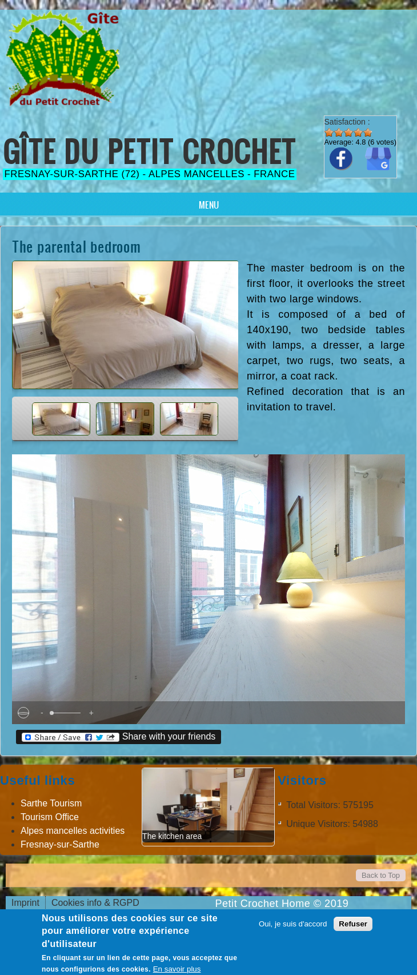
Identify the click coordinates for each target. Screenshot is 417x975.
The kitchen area (172, 836)
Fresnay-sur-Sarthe (60, 844)
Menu (209, 204)
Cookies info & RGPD (95, 903)
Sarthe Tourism (51, 803)
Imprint (25, 903)
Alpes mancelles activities (73, 831)
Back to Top (381, 875)
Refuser (353, 924)
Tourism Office (50, 817)
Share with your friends (118, 737)
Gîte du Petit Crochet (149, 151)
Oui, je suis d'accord (293, 924)
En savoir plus (177, 969)
